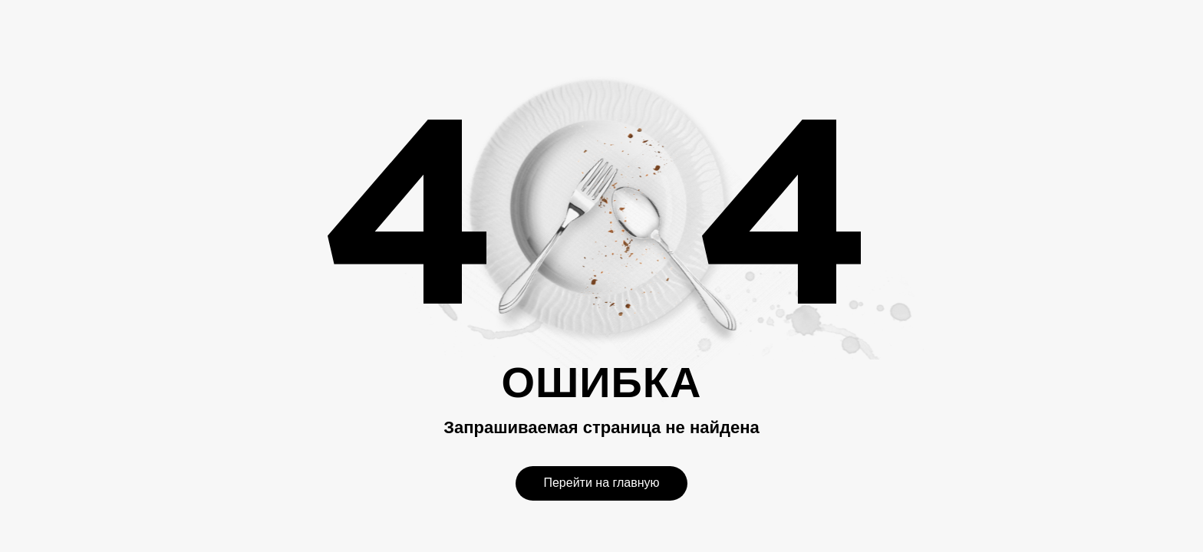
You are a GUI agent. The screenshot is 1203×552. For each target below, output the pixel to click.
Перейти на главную (601, 482)
